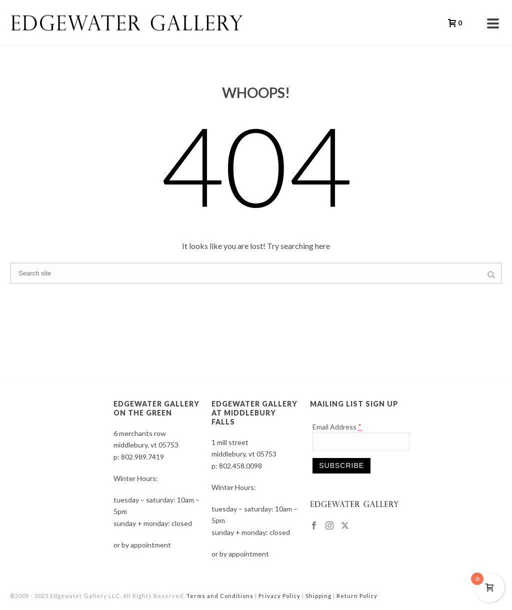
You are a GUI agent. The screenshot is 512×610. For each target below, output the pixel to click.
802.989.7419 (142, 456)
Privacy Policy (279, 595)
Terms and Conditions (220, 595)
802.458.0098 (240, 466)
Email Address (337, 426)
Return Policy (357, 595)
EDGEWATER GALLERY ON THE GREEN (157, 408)
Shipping (319, 595)
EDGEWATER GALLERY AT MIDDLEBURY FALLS (255, 413)
